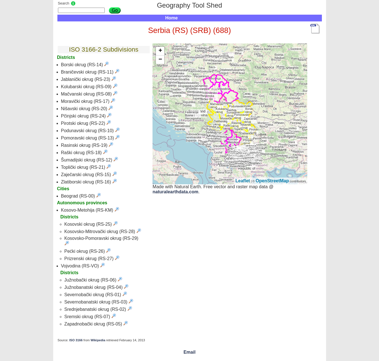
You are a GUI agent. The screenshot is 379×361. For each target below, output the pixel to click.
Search (63, 3)
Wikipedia (98, 340)
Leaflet (243, 180)
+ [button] (160, 51)
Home (171, 17)
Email (189, 352)
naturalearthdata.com (175, 191)
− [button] (160, 60)
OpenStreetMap (272, 180)
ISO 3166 (75, 340)
